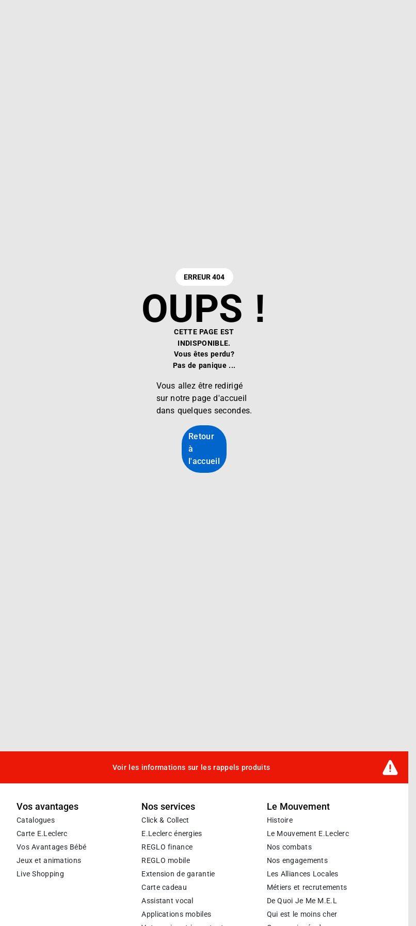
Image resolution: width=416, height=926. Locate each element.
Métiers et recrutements (307, 887)
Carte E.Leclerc (42, 833)
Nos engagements (297, 860)
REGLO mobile (165, 860)
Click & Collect (165, 820)
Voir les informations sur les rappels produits (191, 766)
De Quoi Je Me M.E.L (302, 901)
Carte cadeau (164, 887)
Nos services (168, 806)
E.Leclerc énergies (171, 833)
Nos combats (289, 847)
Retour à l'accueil (204, 449)
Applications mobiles (176, 914)
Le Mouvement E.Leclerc (308, 833)
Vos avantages (47, 806)
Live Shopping (40, 874)
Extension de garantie (178, 874)
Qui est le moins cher (302, 914)
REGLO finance (167, 847)
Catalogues (36, 820)
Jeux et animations (49, 860)
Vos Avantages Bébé (51, 847)
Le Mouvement (298, 806)
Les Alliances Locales (303, 874)
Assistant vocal (167, 901)
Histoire (280, 820)
